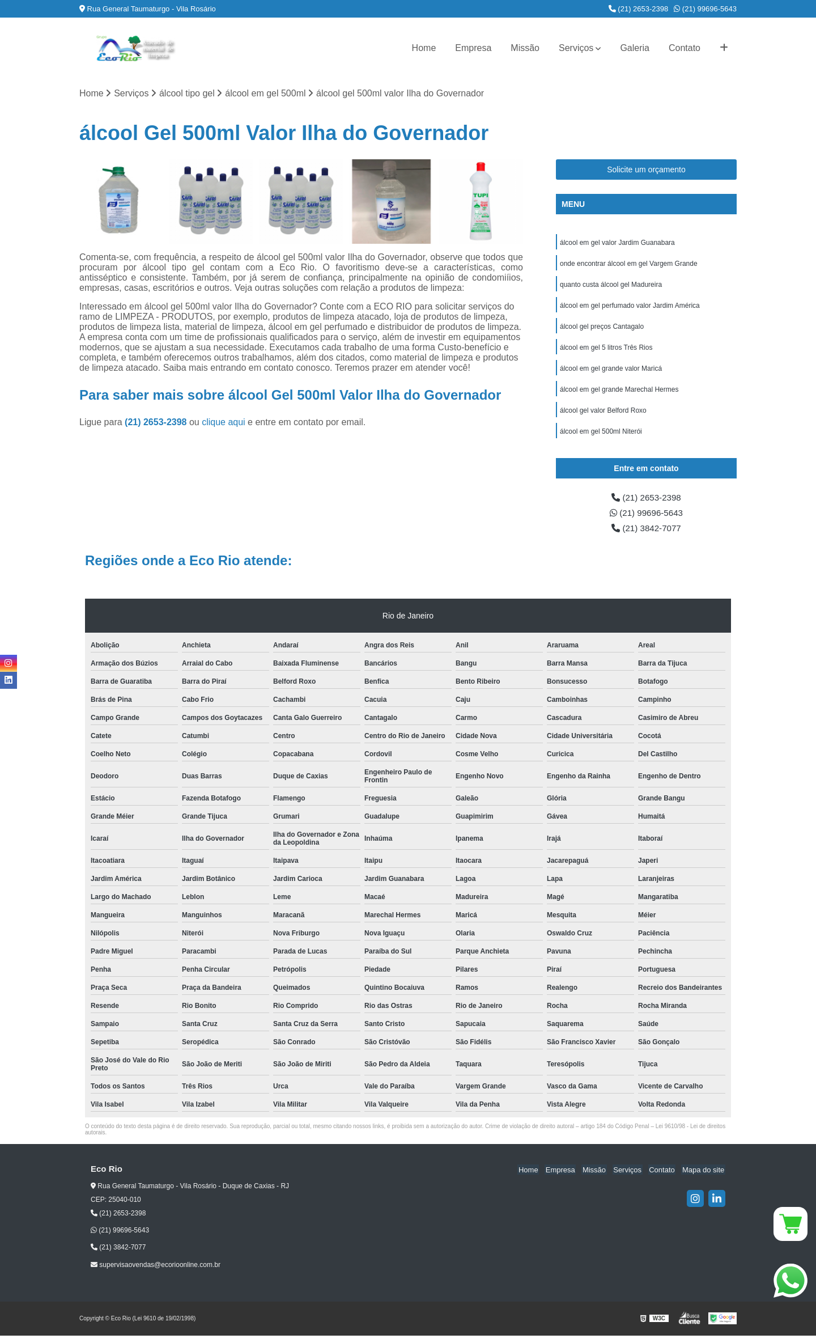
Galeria (634, 48)
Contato (684, 48)
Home (424, 48)
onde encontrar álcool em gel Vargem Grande (629, 265)
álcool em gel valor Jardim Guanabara (617, 243)
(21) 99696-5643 (705, 9)
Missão (525, 48)
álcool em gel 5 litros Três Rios (606, 351)
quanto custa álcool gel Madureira (611, 286)
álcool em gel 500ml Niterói (601, 437)
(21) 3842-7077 (646, 535)
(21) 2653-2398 (639, 9)
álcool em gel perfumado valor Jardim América (630, 308)
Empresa (473, 48)
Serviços (576, 48)
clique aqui (223, 422)
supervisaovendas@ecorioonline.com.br (155, 1273)
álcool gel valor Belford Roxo (603, 416)
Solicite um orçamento (646, 170)
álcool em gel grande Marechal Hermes (619, 394)
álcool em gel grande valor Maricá (611, 372)
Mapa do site (704, 1177)
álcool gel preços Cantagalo (602, 329)
